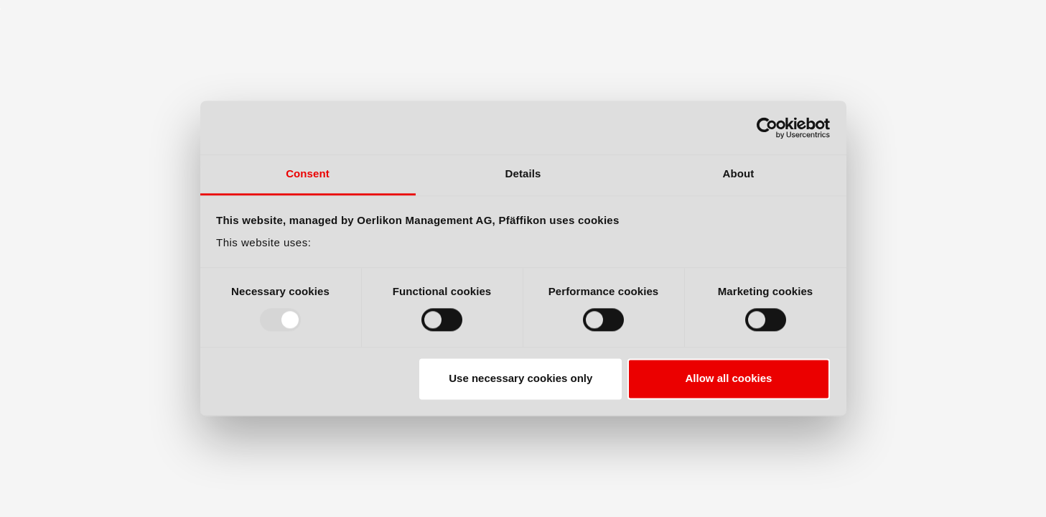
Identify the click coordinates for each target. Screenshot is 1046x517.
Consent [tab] (308, 173)
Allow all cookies (728, 379)
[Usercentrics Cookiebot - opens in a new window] (767, 128)
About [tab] (739, 173)
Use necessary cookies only (520, 379)
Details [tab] (523, 173)
